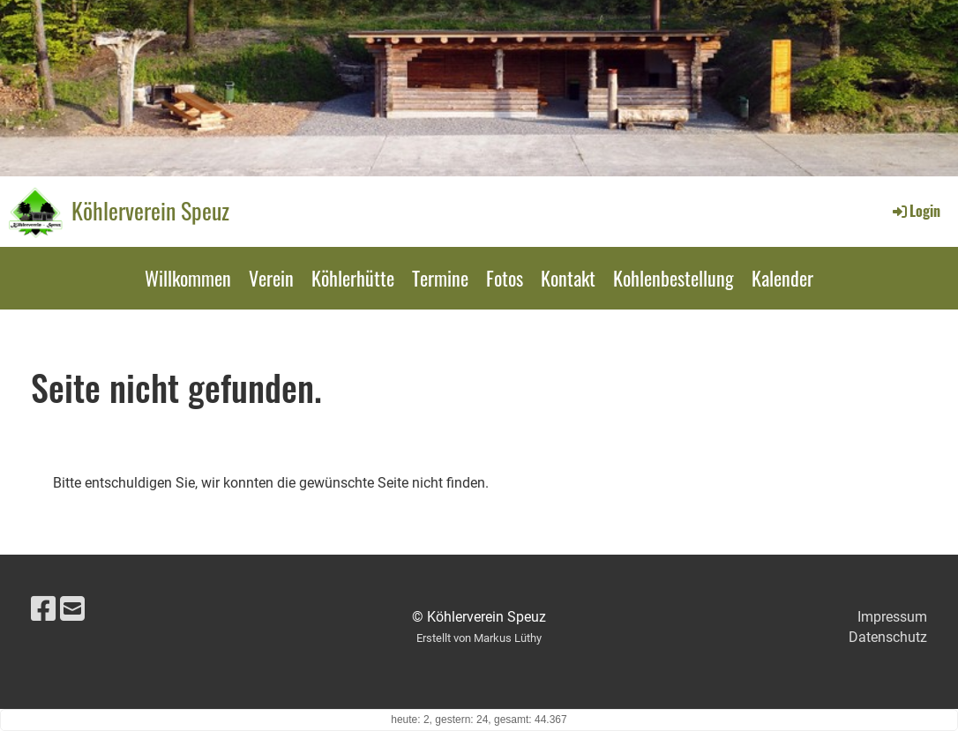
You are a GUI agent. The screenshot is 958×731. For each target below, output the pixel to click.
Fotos (504, 278)
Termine (440, 278)
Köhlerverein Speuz (150, 211)
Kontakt (568, 278)
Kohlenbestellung (673, 278)
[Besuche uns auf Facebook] (43, 609)
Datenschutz (888, 637)
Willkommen (188, 278)
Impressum (892, 616)
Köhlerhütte (352, 278)
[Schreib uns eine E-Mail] (72, 609)
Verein (271, 278)
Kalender (782, 278)
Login (915, 210)
